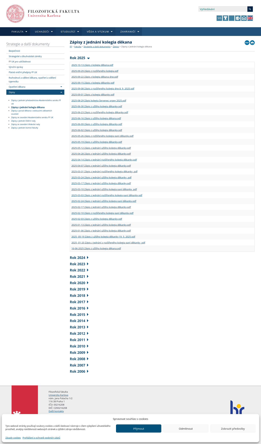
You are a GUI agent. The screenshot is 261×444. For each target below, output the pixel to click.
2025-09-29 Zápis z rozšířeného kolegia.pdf (94, 71)
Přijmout (138, 428)
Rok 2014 (79, 320)
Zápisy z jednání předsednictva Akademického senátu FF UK (36, 102)
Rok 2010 (79, 346)
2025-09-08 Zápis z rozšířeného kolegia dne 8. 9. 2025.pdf (102, 88)
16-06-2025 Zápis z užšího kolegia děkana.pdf (96, 248)
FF (71, 46)
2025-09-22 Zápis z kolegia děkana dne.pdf (94, 76)
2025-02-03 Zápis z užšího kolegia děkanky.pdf (96, 218)
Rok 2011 (79, 339)
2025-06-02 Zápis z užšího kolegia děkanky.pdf (96, 130)
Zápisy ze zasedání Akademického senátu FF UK (32, 117)
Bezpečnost (14, 50)
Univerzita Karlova (58, 395)
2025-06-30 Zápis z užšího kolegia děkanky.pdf (96, 106)
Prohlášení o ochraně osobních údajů (41, 437)
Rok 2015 (79, 314)
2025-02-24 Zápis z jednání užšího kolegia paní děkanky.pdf (103, 201)
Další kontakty (56, 411)
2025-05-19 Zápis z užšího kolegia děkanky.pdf (96, 142)
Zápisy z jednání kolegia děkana (28, 107)
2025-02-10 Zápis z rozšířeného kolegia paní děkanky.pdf (102, 213)
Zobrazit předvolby (233, 428)
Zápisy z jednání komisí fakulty (24, 127)
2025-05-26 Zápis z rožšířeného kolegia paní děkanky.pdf (102, 136)
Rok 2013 (79, 327)
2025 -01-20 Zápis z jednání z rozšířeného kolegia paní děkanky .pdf (108, 242)
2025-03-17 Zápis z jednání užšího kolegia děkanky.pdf (101, 183)
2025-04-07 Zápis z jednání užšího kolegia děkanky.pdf (101, 165)
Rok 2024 (79, 257)
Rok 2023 (79, 263)
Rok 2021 (79, 276)
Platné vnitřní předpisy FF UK (23, 72)
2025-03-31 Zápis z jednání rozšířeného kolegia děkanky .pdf (104, 171)
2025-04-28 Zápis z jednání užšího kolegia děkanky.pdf (101, 153)
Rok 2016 (79, 308)
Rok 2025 (80, 57)
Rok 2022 (79, 270)
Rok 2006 (79, 371)
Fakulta (77, 46)
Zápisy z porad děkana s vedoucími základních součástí (31, 112)
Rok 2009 (79, 352)
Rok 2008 (79, 358)
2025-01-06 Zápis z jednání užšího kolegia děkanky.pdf (101, 230)
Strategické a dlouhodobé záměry (25, 56)
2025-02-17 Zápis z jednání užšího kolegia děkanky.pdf (101, 207)
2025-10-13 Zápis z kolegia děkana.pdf (92, 65)
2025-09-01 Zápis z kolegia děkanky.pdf (92, 94)
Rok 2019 (79, 289)
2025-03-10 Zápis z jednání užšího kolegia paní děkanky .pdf (104, 189)
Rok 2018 (79, 295)
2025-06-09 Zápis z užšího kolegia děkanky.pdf (96, 124)
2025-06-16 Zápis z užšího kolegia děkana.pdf (96, 118)
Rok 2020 (79, 282)
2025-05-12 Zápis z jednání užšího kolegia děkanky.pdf (101, 148)
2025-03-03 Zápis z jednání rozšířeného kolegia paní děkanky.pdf (106, 195)
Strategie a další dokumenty (27, 44)
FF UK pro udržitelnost (20, 61)
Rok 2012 (79, 333)
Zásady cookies (13, 437)
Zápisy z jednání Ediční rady (23, 121)
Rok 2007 (79, 365)
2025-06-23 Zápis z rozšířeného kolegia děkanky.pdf (99, 112)
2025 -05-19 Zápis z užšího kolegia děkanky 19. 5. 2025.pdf (103, 236)
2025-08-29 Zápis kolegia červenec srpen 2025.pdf (98, 100)
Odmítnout (186, 428)
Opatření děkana (17, 86)
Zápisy (12, 92)
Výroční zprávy (16, 67)
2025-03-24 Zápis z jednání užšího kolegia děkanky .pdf (101, 177)
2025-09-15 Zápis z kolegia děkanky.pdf (92, 82)
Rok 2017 (79, 301)
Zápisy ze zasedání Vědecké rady (25, 124)
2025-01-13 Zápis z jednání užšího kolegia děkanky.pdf (101, 224)
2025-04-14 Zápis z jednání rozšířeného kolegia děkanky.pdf (104, 159)
